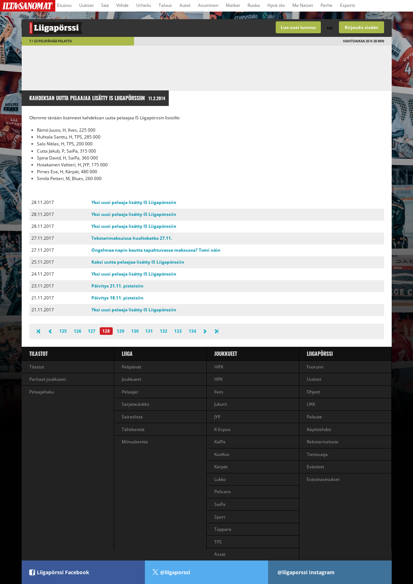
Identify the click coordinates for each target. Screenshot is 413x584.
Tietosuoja (317, 454)
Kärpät (221, 467)
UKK (311, 404)
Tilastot (38, 353)
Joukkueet (131, 379)
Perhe (326, 5)
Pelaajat (130, 392)
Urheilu (143, 5)
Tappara (222, 529)
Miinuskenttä (135, 442)
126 (77, 331)
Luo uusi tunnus (298, 27)
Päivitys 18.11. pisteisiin (117, 298)
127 (91, 331)
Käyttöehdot (319, 429)
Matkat (233, 5)
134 (192, 331)
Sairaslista (132, 417)
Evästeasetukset (323, 479)
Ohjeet (313, 392)
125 (63, 331)
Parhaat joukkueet (47, 379)
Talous (165, 5)
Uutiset (86, 5)
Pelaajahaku (41, 392)
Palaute (314, 417)
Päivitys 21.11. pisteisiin (117, 286)
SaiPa (219, 504)
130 (135, 331)
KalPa (219, 442)
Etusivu (64, 5)
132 (163, 331)
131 (149, 331)
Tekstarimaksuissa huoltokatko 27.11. (131, 238)
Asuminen (208, 5)
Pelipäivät (131, 367)
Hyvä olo (276, 5)
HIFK (218, 367)
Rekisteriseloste (323, 442)
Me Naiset (302, 5)
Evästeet (315, 467)
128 (106, 331)
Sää (105, 5)
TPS (218, 542)
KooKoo (221, 454)
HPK (218, 379)
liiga (127, 353)
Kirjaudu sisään (361, 27)
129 (120, 331)
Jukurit (220, 404)
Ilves (218, 392)
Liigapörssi (320, 353)
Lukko (220, 479)
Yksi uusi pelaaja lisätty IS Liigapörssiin (133, 202)
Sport (219, 517)
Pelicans (222, 492)
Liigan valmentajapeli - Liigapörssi (114, 28)
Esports (347, 5)
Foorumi (315, 367)
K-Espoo (222, 429)
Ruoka (254, 5)
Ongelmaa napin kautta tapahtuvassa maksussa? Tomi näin (155, 250)
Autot (185, 5)
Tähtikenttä (133, 429)
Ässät (219, 554)
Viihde (122, 5)
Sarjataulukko (135, 404)
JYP (217, 417)
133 (178, 331)
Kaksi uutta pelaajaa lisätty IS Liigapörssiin (137, 262)
